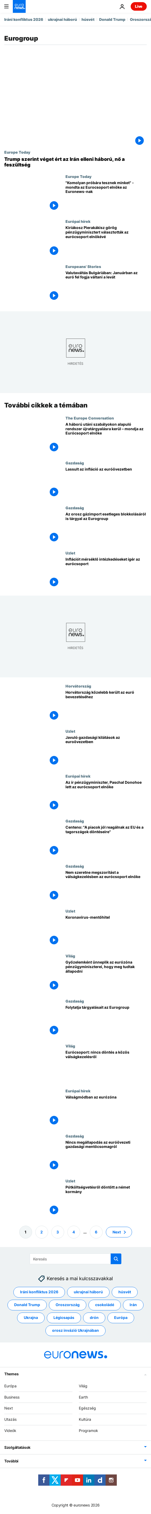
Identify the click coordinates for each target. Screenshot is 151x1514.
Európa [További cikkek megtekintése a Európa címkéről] (120, 1317)
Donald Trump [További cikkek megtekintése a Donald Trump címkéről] (27, 1305)
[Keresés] (75, 1258)
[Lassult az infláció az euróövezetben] (106, 483)
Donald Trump (112, 19)
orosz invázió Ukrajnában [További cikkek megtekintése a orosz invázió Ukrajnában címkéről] (75, 1330)
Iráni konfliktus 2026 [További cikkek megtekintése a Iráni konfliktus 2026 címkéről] (39, 1292)
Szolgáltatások (17, 1447)
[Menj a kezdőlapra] (19, 6)
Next (8, 1408)
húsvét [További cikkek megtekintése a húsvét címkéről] (124, 1292)
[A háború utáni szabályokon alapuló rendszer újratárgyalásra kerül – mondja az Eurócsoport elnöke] (106, 438)
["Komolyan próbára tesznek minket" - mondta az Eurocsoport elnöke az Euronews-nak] (106, 197)
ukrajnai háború (62, 19)
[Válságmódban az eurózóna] (106, 1111)
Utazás (10, 1419)
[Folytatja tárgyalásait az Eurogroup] (106, 1021)
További (11, 1461)
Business (12, 1397)
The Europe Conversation (89, 418)
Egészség (87, 1408)
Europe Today (17, 152)
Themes (11, 1374)
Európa (10, 1386)
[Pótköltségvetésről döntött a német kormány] (106, 1201)
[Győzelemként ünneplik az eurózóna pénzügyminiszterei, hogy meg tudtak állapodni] (106, 976)
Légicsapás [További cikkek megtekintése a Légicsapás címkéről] (63, 1317)
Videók (10, 1430)
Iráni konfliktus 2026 (23, 19)
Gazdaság (74, 463)
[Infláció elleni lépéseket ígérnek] (106, 573)
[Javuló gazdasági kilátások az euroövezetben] (106, 751)
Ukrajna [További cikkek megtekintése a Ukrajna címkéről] (31, 1317)
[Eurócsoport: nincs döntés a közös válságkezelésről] (106, 1066)
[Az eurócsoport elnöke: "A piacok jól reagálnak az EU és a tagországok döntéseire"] (106, 841)
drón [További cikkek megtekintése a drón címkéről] (94, 1317)
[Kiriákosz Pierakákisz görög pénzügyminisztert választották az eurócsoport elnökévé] (106, 242)
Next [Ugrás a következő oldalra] (117, 1232)
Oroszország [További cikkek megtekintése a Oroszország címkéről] (68, 1305)
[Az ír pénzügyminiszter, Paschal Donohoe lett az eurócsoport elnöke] (106, 796)
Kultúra (85, 1419)
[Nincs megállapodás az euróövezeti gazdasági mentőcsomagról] (106, 1156)
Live (138, 6)
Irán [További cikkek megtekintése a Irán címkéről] (133, 1305)
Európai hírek (77, 221)
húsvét (88, 19)
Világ (70, 956)
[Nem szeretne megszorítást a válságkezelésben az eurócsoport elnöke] (106, 886)
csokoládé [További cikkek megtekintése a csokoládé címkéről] (104, 1305)
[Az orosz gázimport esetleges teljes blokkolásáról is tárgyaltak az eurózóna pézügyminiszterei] (106, 528)
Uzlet (70, 553)
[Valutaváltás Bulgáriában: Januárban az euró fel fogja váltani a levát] (106, 287)
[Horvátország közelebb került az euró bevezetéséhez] (106, 706)
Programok (88, 1430)
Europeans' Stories (83, 266)
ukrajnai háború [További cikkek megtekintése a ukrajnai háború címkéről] (88, 1292)
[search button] (116, 1258)
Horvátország (78, 686)
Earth (83, 1397)
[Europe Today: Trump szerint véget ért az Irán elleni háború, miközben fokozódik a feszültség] (75, 162)
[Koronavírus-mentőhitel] (106, 931)
